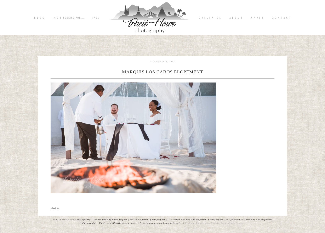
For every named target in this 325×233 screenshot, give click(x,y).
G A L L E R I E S (210, 17)
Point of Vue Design (232, 223)
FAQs (95, 17)
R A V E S (257, 17)
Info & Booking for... (68, 17)
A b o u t (236, 17)
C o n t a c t (281, 17)
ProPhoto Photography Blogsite (202, 223)
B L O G (39, 17)
